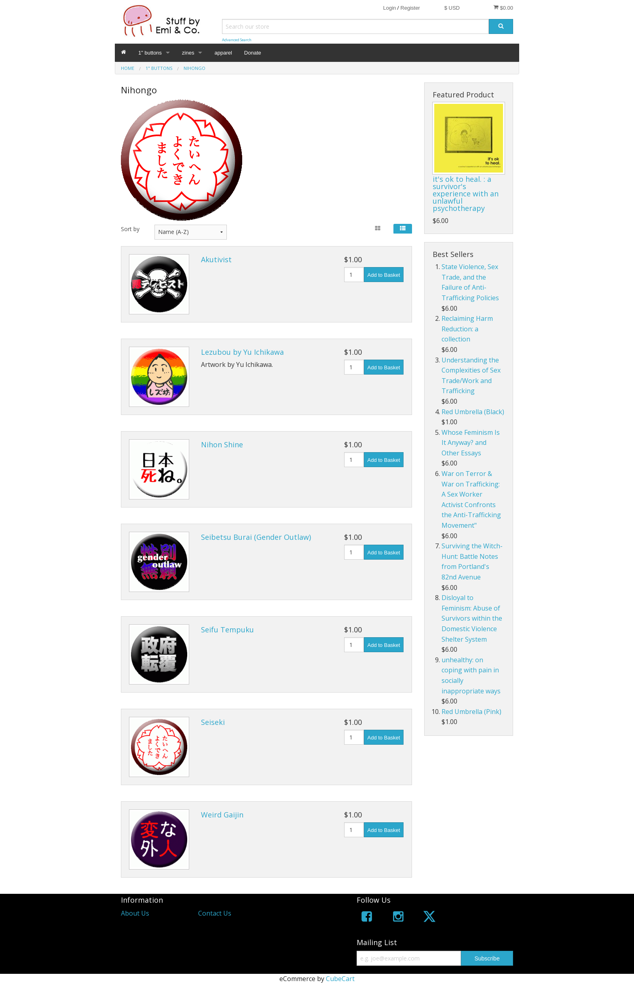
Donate (252, 53)
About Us (135, 913)
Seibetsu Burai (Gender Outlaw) (256, 537)
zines (188, 53)
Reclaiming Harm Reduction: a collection (467, 328)
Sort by (130, 229)
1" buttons (150, 53)
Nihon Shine (222, 444)
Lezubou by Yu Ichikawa (242, 352)
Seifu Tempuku (227, 629)
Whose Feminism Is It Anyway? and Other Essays (471, 442)
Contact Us (214, 913)
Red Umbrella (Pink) (471, 711)
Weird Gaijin (222, 814)
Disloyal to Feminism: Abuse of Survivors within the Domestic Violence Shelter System (472, 618)
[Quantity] (354, 274)
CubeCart (340, 978)
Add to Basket (384, 275)
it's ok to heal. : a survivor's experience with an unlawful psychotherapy (466, 193)
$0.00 (503, 7)
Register (410, 8)
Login (389, 8)
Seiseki (213, 722)
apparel (223, 53)
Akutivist (216, 259)
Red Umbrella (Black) (473, 411)
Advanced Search (236, 39)
